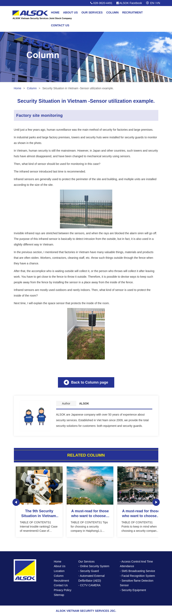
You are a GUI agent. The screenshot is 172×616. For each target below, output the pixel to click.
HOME (55, 12)
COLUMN (112, 12)
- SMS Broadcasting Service (137, 571)
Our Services (86, 561)
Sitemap (59, 594)
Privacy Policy (62, 590)
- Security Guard (88, 571)
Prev (16, 502)
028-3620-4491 (101, 3)
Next (156, 502)
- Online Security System (93, 566)
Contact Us (61, 585)
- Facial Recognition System (137, 575)
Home (17, 88)
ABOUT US (70, 12)
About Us (60, 566)
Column (32, 88)
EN (152, 3)
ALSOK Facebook (129, 3)
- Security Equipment (133, 590)
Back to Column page (89, 382)
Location (59, 571)
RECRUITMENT (132, 12)
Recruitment (61, 580)
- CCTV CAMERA (89, 585)
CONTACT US (60, 25)
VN (158, 3)
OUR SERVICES (92, 12)
